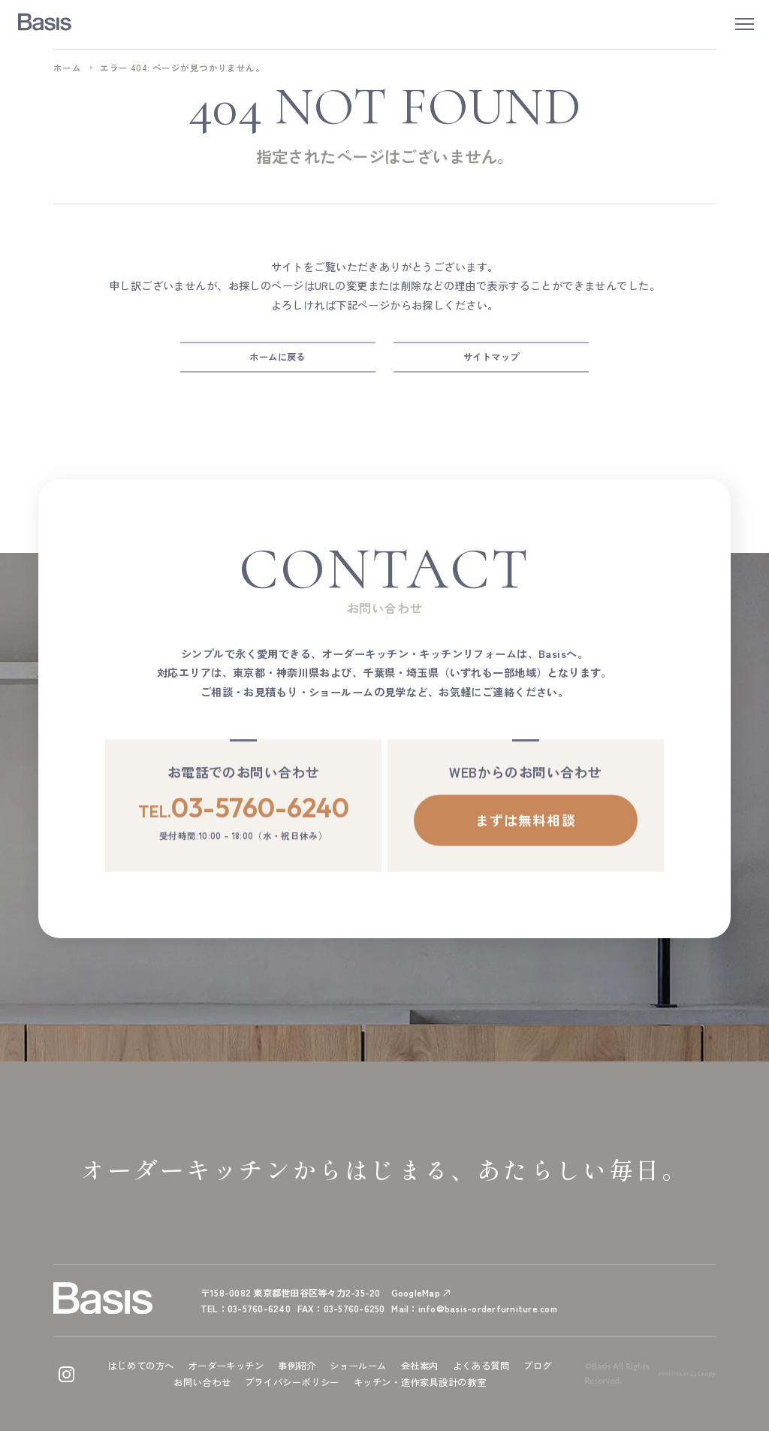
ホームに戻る (277, 357)
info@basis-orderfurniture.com (487, 1308)
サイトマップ (491, 357)
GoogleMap (415, 1293)
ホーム (67, 68)
